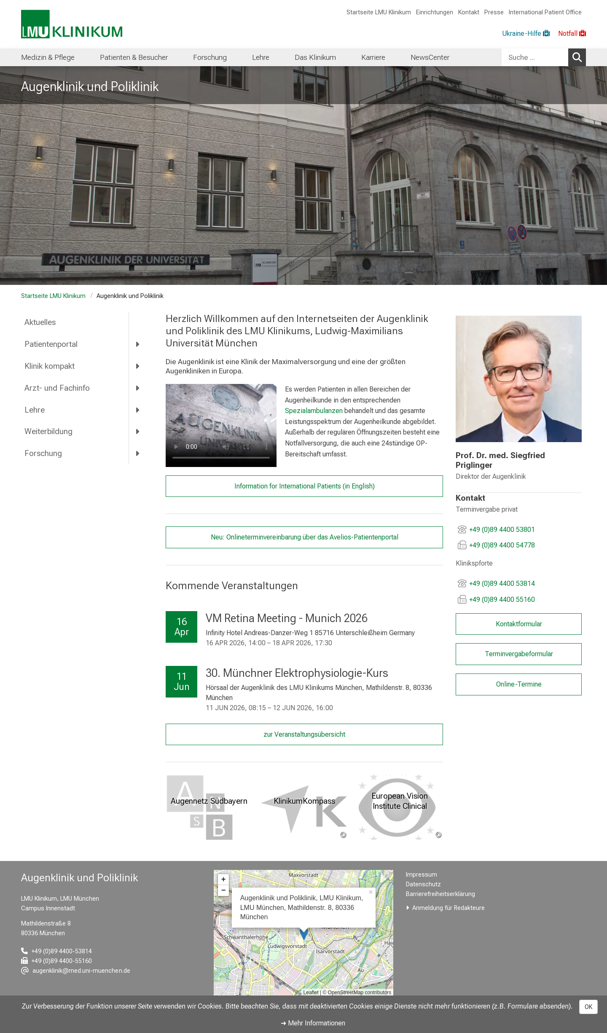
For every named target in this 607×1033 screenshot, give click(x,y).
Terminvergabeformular (518, 654)
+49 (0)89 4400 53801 (502, 529)
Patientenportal (51, 344)
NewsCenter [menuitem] (430, 57)
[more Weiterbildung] (138, 432)
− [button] (223, 890)
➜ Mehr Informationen (313, 1023)
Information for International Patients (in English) (304, 486)
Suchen (579, 56)
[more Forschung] (138, 453)
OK (588, 1006)
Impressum (421, 874)
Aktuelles (40, 322)
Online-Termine (518, 684)
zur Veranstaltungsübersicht (304, 734)
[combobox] (544, 57)
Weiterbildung (48, 431)
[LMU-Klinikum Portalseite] (71, 24)
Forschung (43, 453)
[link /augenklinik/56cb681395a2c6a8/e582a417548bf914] (519, 379)
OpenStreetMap (346, 992)
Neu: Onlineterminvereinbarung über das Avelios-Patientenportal (304, 537)
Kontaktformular (518, 624)
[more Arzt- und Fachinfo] (138, 388)
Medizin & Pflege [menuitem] (48, 57)
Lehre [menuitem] (260, 57)
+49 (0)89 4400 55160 (502, 600)
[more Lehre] (138, 410)
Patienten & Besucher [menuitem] (134, 57)
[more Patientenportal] (138, 344)
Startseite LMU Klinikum (378, 12)
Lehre (34, 410)
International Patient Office (545, 12)
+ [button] (223, 880)
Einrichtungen (434, 12)
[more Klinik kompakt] (138, 366)
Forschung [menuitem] (210, 57)
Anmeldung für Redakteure (448, 908)
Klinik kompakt (49, 366)
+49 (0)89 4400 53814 (502, 584)
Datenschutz (423, 884)
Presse (494, 12)
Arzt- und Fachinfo (57, 388)
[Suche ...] (535, 57)
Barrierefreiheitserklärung (440, 894)
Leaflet (311, 992)
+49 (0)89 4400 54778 (502, 545)
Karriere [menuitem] (373, 57)
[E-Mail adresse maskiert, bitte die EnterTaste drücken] (75, 970)
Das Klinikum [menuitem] (315, 57)
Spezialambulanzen (313, 411)
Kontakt (468, 12)
